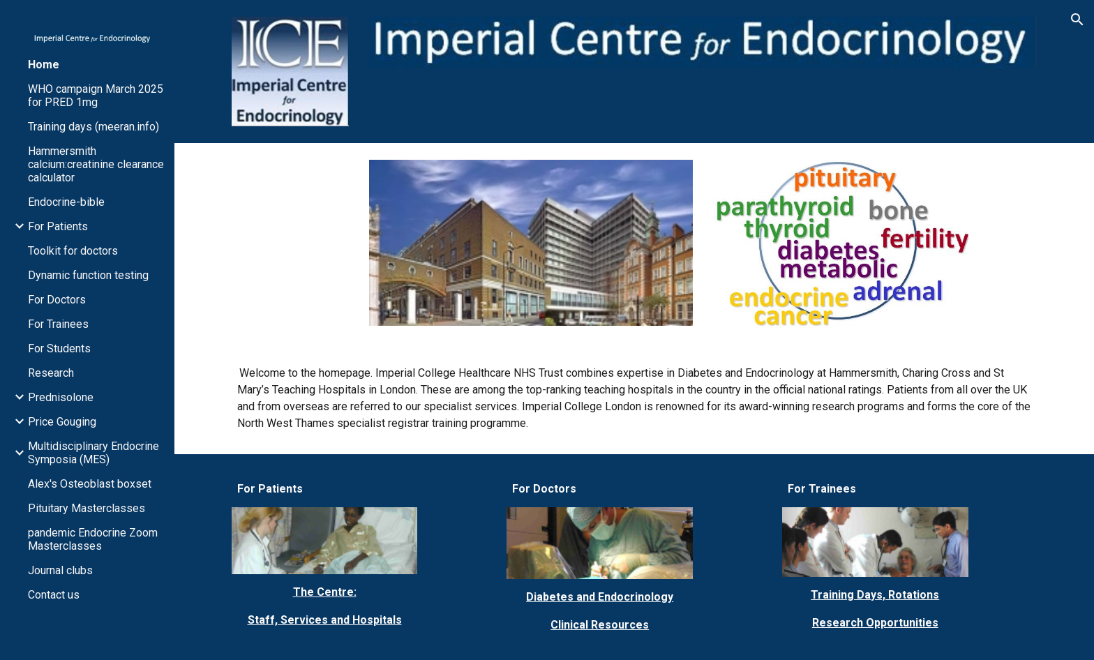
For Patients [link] (58, 226)
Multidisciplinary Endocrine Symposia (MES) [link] (93, 453)
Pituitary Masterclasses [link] (86, 508)
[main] (634, 398)
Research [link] (51, 373)
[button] (1077, 19)
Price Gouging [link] (62, 421)
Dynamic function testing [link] (88, 275)
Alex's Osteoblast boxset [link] (89, 483)
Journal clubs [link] (60, 570)
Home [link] (43, 64)
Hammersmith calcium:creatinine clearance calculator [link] (96, 164)
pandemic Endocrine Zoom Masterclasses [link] (93, 539)
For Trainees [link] (58, 324)
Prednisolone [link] (60, 397)
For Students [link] (59, 348)
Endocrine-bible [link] (66, 202)
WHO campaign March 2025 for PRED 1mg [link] (95, 95)
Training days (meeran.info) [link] (93, 126)
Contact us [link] (54, 594)
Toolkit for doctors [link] (73, 250)
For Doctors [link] (57, 299)
